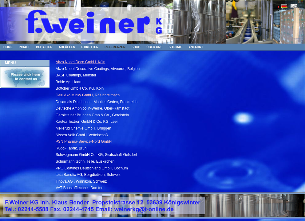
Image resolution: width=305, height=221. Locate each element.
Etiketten (90, 47)
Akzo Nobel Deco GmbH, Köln (80, 62)
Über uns (154, 47)
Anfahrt (195, 47)
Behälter (44, 47)
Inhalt (24, 47)
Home (8, 47)
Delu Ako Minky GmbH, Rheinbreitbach (88, 95)
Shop (136, 47)
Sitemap (175, 47)
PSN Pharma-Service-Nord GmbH (84, 141)
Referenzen (115, 47)
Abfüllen (67, 47)
